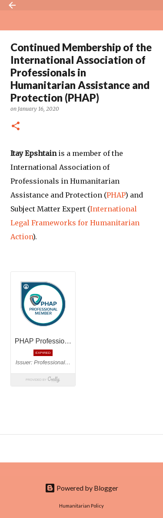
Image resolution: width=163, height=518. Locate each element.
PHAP (115, 195)
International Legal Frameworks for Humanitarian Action (75, 223)
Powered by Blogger (81, 488)
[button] (15, 126)
